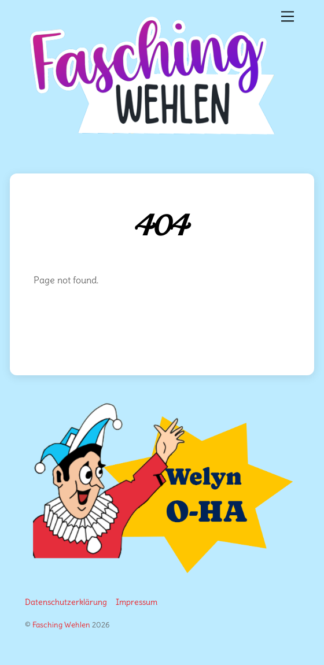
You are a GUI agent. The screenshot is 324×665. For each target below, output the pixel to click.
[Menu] (287, 15)
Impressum (136, 602)
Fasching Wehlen (61, 624)
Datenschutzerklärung (66, 602)
